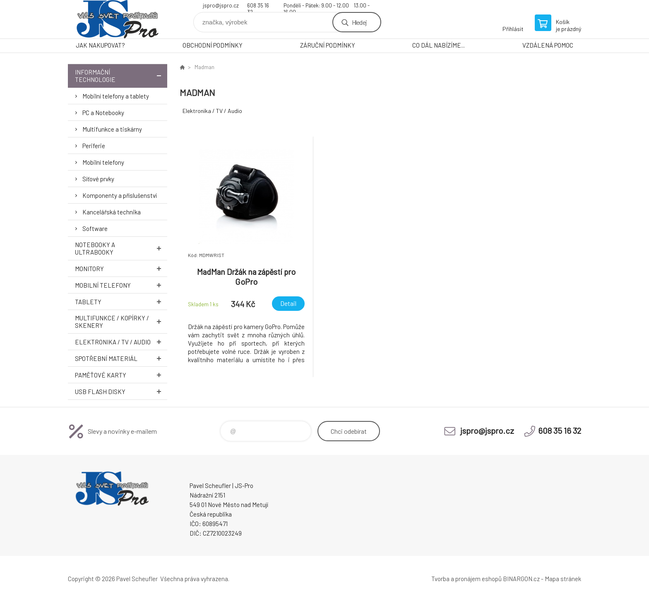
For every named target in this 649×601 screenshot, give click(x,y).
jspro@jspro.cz (221, 5)
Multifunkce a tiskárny (112, 129)
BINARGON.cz (521, 578)
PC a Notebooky (103, 112)
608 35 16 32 (258, 6)
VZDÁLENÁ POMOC (547, 45)
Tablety (121, 301)
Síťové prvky (98, 179)
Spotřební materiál (121, 358)
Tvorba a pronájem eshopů (466, 578)
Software (95, 228)
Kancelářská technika (111, 212)
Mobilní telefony (103, 162)
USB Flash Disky (121, 391)
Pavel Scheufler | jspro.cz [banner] (117, 19)
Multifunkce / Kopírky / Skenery (121, 321)
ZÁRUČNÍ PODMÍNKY (327, 45)
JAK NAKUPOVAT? (100, 45)
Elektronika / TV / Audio (121, 342)
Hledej (359, 22)
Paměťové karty (121, 375)
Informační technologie (121, 75)
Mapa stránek (563, 578)
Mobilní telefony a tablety (115, 96)
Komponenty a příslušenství (119, 195)
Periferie (93, 145)
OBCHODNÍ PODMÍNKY (213, 45)
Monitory (121, 268)
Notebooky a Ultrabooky (121, 248)
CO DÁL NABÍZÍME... (438, 45)
